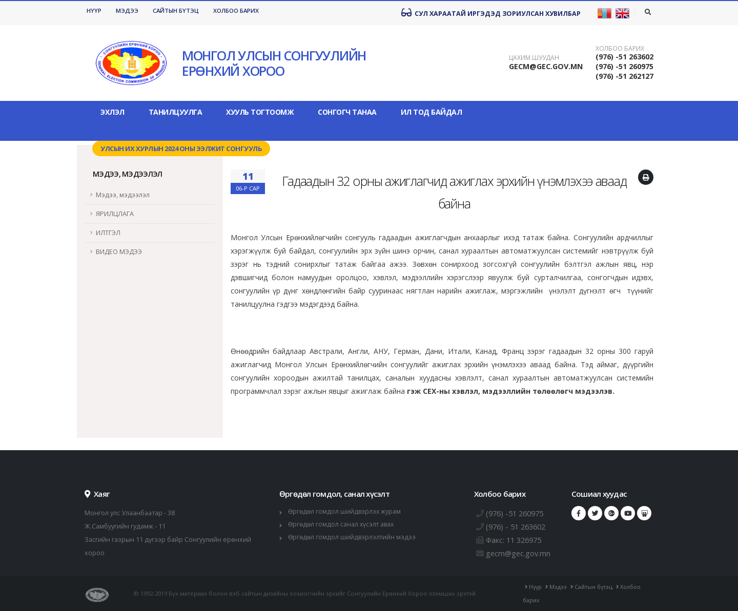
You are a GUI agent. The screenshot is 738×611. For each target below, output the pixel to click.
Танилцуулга (175, 112)
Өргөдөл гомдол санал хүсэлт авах (343, 524)
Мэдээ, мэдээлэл (123, 195)
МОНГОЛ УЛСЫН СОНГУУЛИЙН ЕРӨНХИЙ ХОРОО (274, 63)
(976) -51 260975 (624, 66)
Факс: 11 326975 (516, 540)
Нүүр (94, 10)
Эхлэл (112, 112)
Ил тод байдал (431, 112)
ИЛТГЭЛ (108, 232)
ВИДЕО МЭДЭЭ (119, 251)
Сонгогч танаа (347, 112)
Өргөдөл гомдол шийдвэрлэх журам (346, 511)
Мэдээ (127, 10)
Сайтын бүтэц (176, 10)
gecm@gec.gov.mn (520, 553)
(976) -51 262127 (624, 76)
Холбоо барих (236, 10)
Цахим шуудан (534, 57)
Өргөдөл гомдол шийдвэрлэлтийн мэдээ (353, 537)
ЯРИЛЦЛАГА (115, 213)
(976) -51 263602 (624, 56)
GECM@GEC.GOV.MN (546, 66)
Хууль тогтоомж (260, 112)
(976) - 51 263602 (518, 526)
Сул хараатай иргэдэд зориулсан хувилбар (491, 13)
